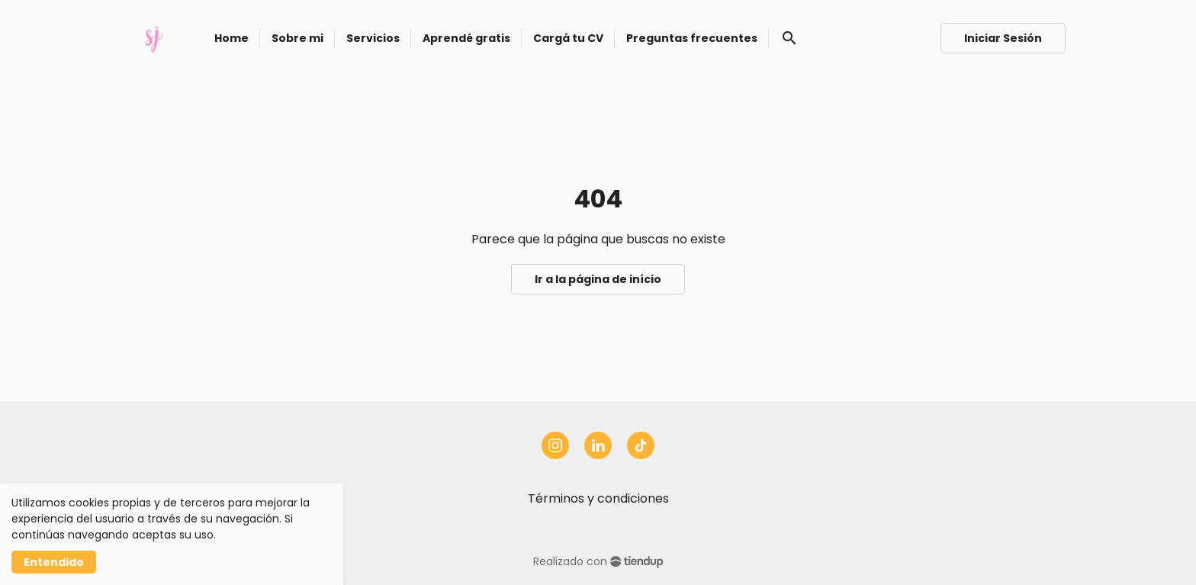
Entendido (54, 562)
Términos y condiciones (598, 498)
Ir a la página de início (598, 279)
